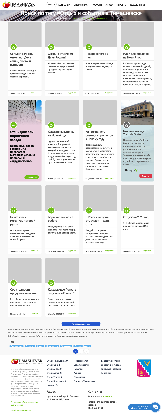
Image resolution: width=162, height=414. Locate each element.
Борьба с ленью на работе (60, 219)
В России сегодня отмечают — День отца (97, 220)
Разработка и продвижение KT (21, 410)
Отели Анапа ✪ (54, 369)
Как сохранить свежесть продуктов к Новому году (99, 135)
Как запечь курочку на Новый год (61, 133)
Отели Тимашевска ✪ (57, 360)
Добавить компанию (111, 360)
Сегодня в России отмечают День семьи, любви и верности (22, 59)
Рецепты (78, 369)
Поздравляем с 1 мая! (96, 55)
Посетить (145, 176)
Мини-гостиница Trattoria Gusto (133, 133)
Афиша (109, 4)
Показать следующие (81, 324)
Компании (64, 4)
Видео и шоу (81, 4)
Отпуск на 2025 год (135, 217)
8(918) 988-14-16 (95, 407)
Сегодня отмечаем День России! (60, 55)
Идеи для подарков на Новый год (136, 55)
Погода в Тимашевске (84, 381)
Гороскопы (79, 377)
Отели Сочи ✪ (53, 364)
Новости (97, 4)
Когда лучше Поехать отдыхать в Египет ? (62, 291)
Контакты (106, 373)
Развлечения (137, 4)
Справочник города (111, 364)
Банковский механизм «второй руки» (22, 220)
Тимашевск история (111, 369)
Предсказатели (81, 360)
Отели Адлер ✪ (54, 373)
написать (107, 396)
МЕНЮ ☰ (51, 4)
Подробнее (34, 93)
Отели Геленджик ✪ (56, 381)
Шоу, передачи (81, 364)
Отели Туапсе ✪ (54, 377)
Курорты (121, 4)
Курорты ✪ (52, 385)
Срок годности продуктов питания (23, 291)
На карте (131, 169)
